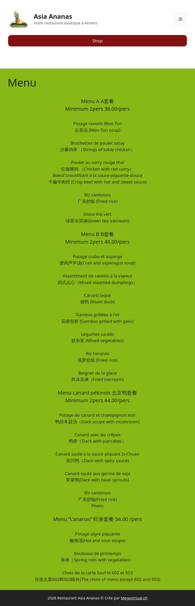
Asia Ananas (53, 16)
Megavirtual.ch (134, 597)
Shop (97, 41)
